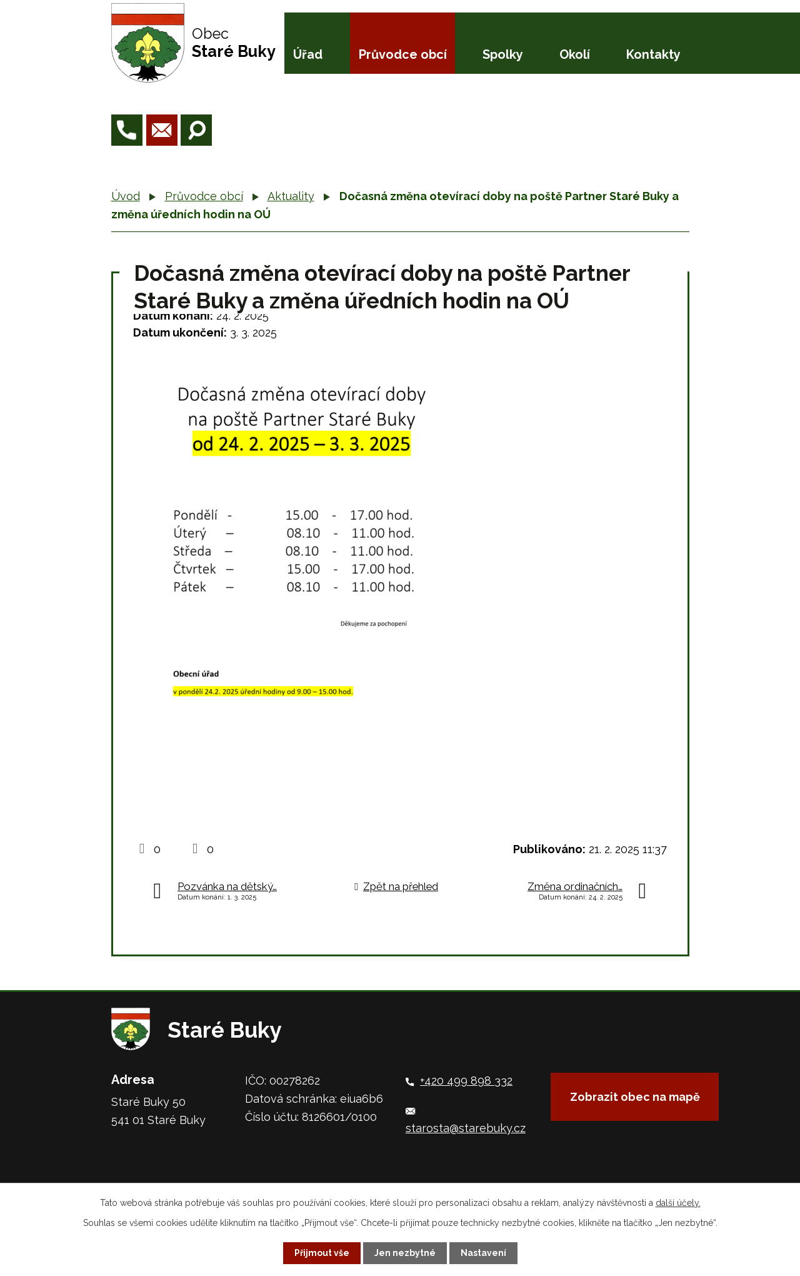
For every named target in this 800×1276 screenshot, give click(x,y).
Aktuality (291, 196)
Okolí (574, 54)
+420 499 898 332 (466, 1080)
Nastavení (483, 1253)
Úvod (125, 196)
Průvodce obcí (403, 54)
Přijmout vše (321, 1253)
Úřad (307, 54)
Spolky (502, 54)
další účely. (678, 1203)
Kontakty (653, 54)
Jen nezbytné (405, 1253)
